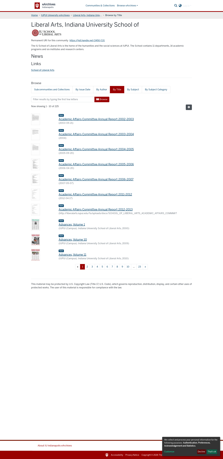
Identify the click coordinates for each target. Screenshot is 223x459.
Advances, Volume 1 (72, 224)
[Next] (145, 267)
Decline (201, 451)
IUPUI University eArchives (55, 15)
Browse (101, 99)
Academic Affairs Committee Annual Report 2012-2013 (96, 209)
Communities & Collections (100, 5)
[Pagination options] (189, 107)
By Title (117, 89)
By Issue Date (83, 89)
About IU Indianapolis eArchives (55, 445)
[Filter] (63, 99)
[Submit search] (176, 6)
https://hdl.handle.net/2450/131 (87, 40)
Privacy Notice (132, 455)
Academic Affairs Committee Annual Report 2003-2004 (96, 134)
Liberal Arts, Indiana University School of (87, 15)
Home (34, 15)
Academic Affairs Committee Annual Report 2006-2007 (96, 179)
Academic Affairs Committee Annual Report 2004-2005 (96, 149)
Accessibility (117, 455)
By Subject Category (156, 89)
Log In (186, 5)
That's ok (212, 451)
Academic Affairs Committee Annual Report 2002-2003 (96, 119)
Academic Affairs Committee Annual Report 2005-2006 (96, 164)
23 (139, 266)
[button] (180, 5)
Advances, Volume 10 (73, 239)
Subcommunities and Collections (52, 89)
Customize (169, 451)
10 (128, 266)
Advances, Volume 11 (72, 254)
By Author (101, 89)
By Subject (133, 89)
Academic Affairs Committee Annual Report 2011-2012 (95, 194)
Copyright (146, 455)
